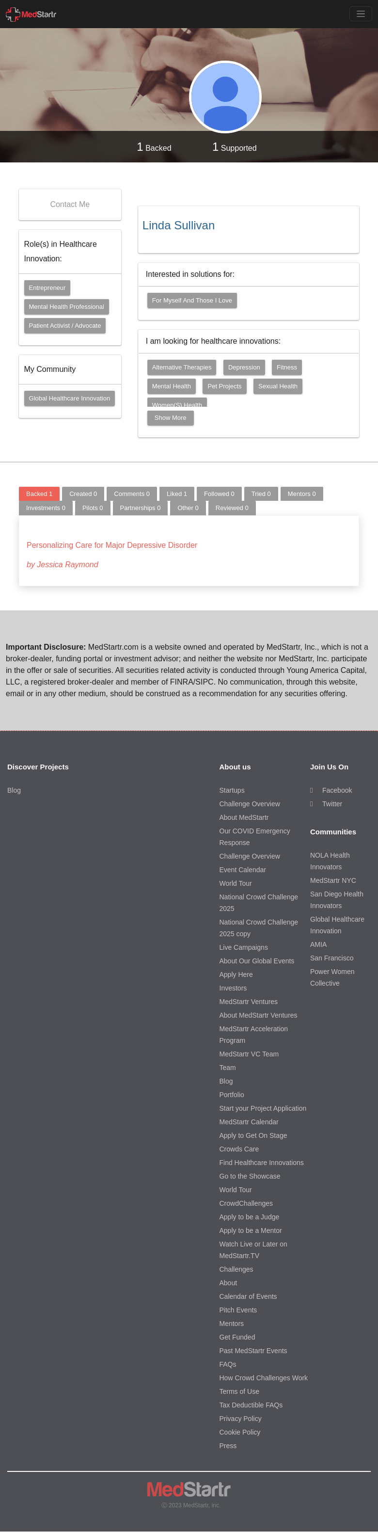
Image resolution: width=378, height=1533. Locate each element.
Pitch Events (238, 1310)
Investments (45, 507)
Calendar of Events (248, 1296)
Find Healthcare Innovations (262, 1162)
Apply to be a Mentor (251, 1230)
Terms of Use (239, 1391)
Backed (154, 146)
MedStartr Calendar (249, 1122)
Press (228, 1446)
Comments (132, 493)
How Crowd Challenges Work (264, 1378)
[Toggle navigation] (360, 13)
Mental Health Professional (66, 306)
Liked (177, 493)
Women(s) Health (177, 405)
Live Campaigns (244, 947)
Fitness (287, 367)
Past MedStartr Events (253, 1351)
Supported (234, 146)
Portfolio (232, 1095)
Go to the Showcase (250, 1176)
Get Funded (237, 1337)
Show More (171, 417)
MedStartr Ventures (249, 1002)
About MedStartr (244, 817)
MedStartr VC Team (249, 1054)
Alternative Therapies (182, 367)
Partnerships (140, 507)
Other (187, 507)
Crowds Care (239, 1149)
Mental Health (171, 386)
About (228, 1283)
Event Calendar (243, 870)
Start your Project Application (263, 1108)
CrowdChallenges (246, 1203)
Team (228, 1067)
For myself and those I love (192, 300)
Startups (232, 790)
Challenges (236, 1269)
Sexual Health (278, 386)
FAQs (228, 1364)
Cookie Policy (240, 1432)
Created (83, 493)
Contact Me (70, 204)
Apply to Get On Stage (253, 1135)
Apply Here (236, 974)
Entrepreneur (47, 287)
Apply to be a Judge (250, 1217)
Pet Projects (224, 386)
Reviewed (232, 507)
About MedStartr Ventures (259, 1015)
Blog (14, 790)
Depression (244, 367)
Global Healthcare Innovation (69, 398)
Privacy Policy (241, 1418)
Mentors (302, 493)
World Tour (236, 883)
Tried (261, 493)
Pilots (92, 507)
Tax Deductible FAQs (251, 1405)
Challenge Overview (250, 804)
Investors (233, 988)
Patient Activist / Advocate (65, 325)
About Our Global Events (257, 961)
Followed (219, 493)
